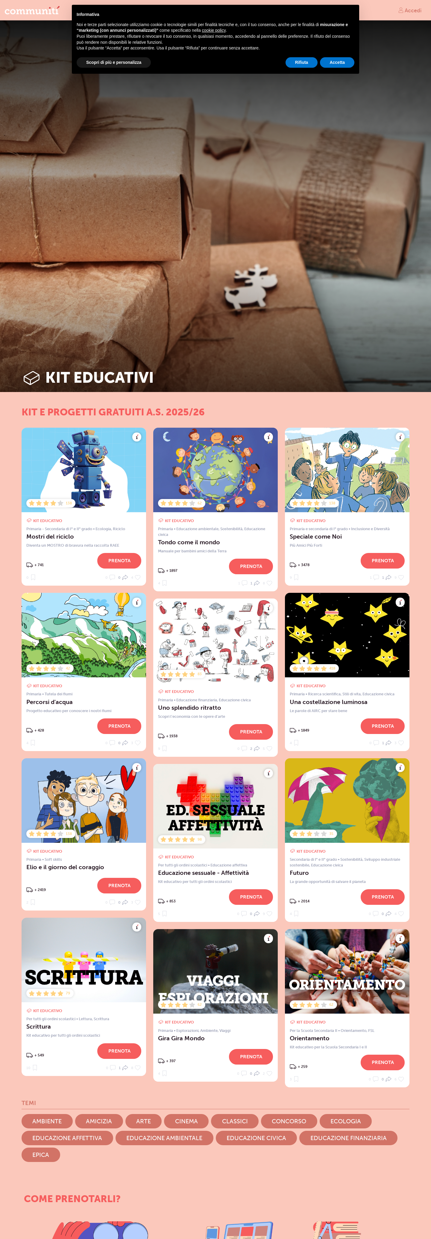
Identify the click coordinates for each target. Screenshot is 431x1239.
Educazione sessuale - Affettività (203, 872)
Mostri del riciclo (50, 536)
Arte (143, 1121)
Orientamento (353, 1030)
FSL (371, 1030)
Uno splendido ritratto (189, 707)
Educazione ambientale (197, 529)
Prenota (119, 560)
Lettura (85, 1019)
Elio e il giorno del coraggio (65, 867)
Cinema (186, 1121)
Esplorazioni (187, 1030)
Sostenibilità (231, 529)
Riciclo (119, 529)
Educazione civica (378, 694)
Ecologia (103, 529)
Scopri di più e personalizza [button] (113, 62)
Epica (40, 1154)
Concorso (289, 1121)
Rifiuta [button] (301, 62)
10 (32, 1067)
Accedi (409, 10)
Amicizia (99, 1121)
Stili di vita (351, 694)
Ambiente (209, 1030)
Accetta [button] (337, 62)
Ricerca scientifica (324, 694)
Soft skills (53, 859)
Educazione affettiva (228, 865)
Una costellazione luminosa (329, 702)
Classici (235, 1121)
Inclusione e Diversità (370, 529)
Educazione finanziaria (196, 700)
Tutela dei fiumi (58, 694)
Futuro (299, 872)
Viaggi (224, 1030)
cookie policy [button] (214, 30)
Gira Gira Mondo (181, 1038)
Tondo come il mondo (189, 542)
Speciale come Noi (316, 536)
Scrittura (101, 1019)
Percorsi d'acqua (49, 702)
